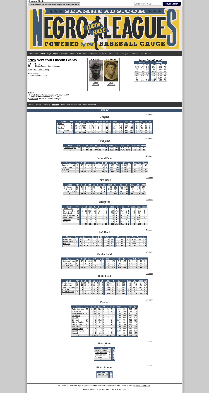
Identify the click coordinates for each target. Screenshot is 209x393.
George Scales (69, 191)
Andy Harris (68, 189)
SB (107, 121)
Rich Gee (61, 124)
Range (143, 145)
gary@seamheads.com (141, 385)
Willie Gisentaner (68, 287)
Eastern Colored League (50, 66)
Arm (144, 237)
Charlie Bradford (68, 292)
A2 (146, 121)
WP (104, 121)
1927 (35, 70)
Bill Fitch (75, 318)
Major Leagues (52, 54)
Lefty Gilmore (77, 311)
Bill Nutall (75, 320)
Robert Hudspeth (70, 148)
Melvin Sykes (67, 263)
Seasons (64, 54)
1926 (32, 60)
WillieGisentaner (111, 84)
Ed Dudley (76, 316)
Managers (124, 54)
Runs (137, 121)
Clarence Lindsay (69, 211)
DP (98, 121)
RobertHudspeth (95, 84)
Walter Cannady (68, 217)
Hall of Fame (113, 54)
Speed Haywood (78, 331)
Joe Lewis (61, 126)
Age (71, 121)
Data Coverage (145, 54)
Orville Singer (67, 167)
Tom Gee (61, 128)
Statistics (102, 54)
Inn (84, 121)
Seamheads (33, 54)
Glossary (134, 54)
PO (89, 121)
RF (126, 121)
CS (110, 121)
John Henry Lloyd (35, 75)
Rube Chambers (78, 309)
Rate (142, 121)
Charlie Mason (68, 239)
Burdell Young (68, 241)
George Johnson (68, 261)
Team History (43, 70)
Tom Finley (68, 187)
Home (42, 54)
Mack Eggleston (63, 130)
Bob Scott (66, 244)
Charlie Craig (77, 324)
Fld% (115, 121)
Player (63, 121)
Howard (65, 222)
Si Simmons (76, 326)
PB (101, 121)
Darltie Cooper (77, 329)
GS (80, 121)
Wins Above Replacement (87, 54)
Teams (72, 54)
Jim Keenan (33, 99)
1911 (30, 70)
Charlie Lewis (67, 213)
